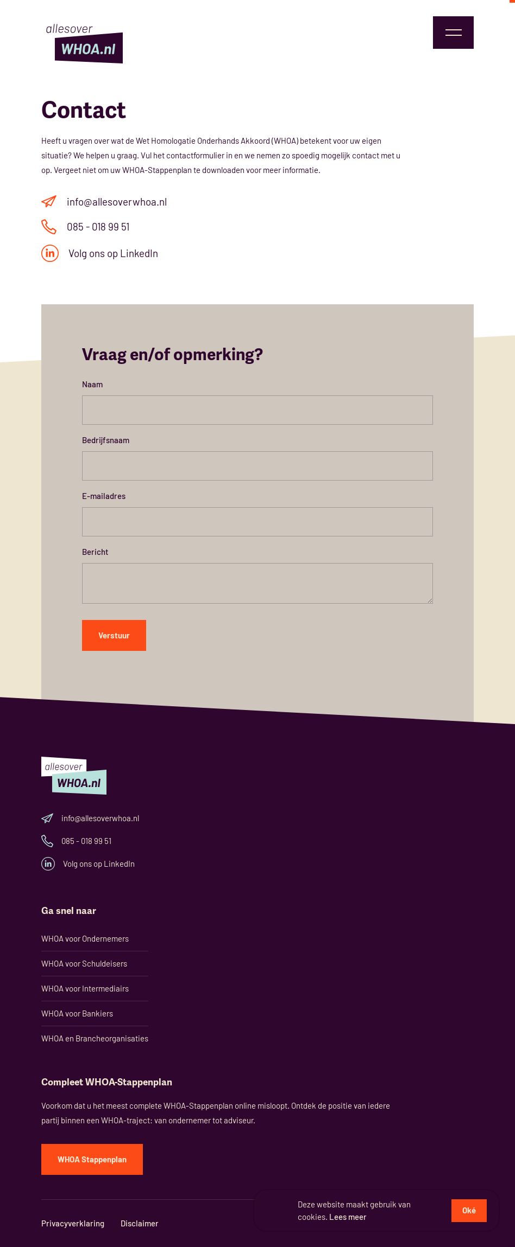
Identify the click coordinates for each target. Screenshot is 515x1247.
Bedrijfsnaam (105, 440)
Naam (92, 384)
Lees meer (348, 1217)
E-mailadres (103, 496)
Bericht (95, 552)
